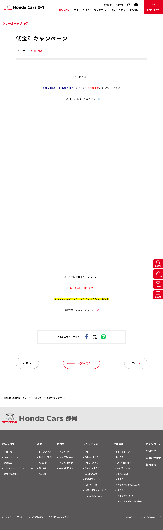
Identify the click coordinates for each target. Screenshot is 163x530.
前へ (27, 363)
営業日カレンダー (12, 462)
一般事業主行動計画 (124, 495)
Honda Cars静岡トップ (15, 397)
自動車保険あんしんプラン (97, 490)
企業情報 (133, 9)
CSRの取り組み (122, 468)
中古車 (86, 9)
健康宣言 (119, 479)
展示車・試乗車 (46, 457)
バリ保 (43, 473)
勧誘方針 (119, 490)
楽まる (43, 462)
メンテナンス (118, 9)
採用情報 (119, 4)
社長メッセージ (122, 451)
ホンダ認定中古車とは (69, 457)
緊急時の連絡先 (11, 473)
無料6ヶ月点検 (91, 462)
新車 (76, 9)
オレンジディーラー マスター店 (18, 468)
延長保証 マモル (92, 479)
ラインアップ (45, 451)
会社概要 (119, 457)
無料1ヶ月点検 (91, 457)
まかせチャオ (91, 484)
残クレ (43, 468)
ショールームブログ (13, 457)
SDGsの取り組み (123, 462)
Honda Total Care (93, 495)
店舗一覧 (8, 451)
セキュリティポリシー (60, 516)
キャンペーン (100, 9)
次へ (135, 363)
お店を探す (64, 9)
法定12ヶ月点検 (92, 468)
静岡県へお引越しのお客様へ (128, 501)
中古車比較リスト (67, 468)
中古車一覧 (64, 451)
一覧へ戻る (80, 363)
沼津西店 (39, 50)
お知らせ (108, 4)
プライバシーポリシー (13, 516)
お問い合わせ (153, 7)
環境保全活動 (121, 473)
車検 (87, 451)
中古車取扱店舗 (66, 462)
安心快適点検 (91, 473)
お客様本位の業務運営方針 (127, 484)
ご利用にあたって (37, 516)
